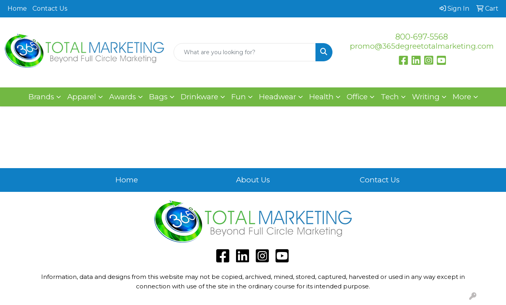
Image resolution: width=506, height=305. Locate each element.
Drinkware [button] (199, 96)
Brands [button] (41, 96)
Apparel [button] (81, 96)
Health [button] (321, 96)
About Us (253, 179)
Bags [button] (158, 96)
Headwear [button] (277, 96)
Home (17, 8)
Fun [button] (238, 96)
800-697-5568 (421, 37)
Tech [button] (390, 96)
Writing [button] (426, 96)
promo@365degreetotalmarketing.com (422, 46)
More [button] (462, 96)
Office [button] (357, 96)
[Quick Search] (245, 52)
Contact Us (49, 8)
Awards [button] (122, 96)
